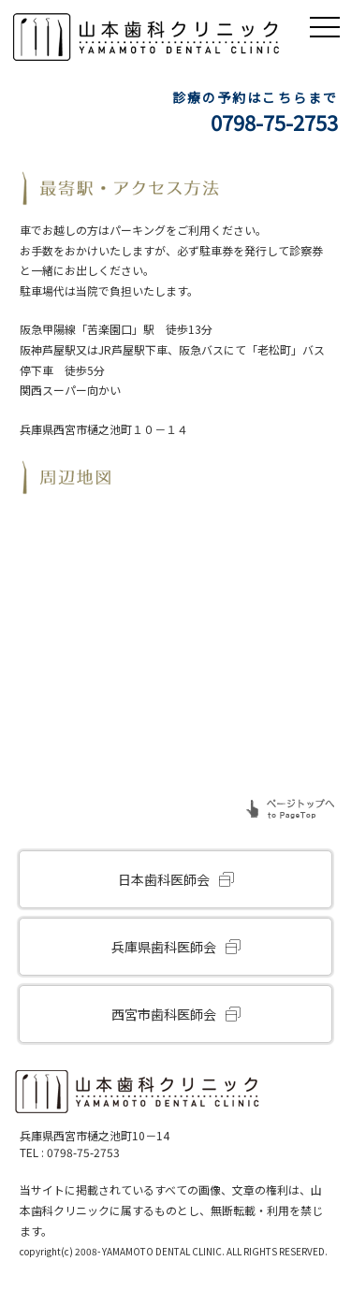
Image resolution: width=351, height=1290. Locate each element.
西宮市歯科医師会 (163, 1014)
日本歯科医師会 (164, 879)
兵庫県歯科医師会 (163, 946)
